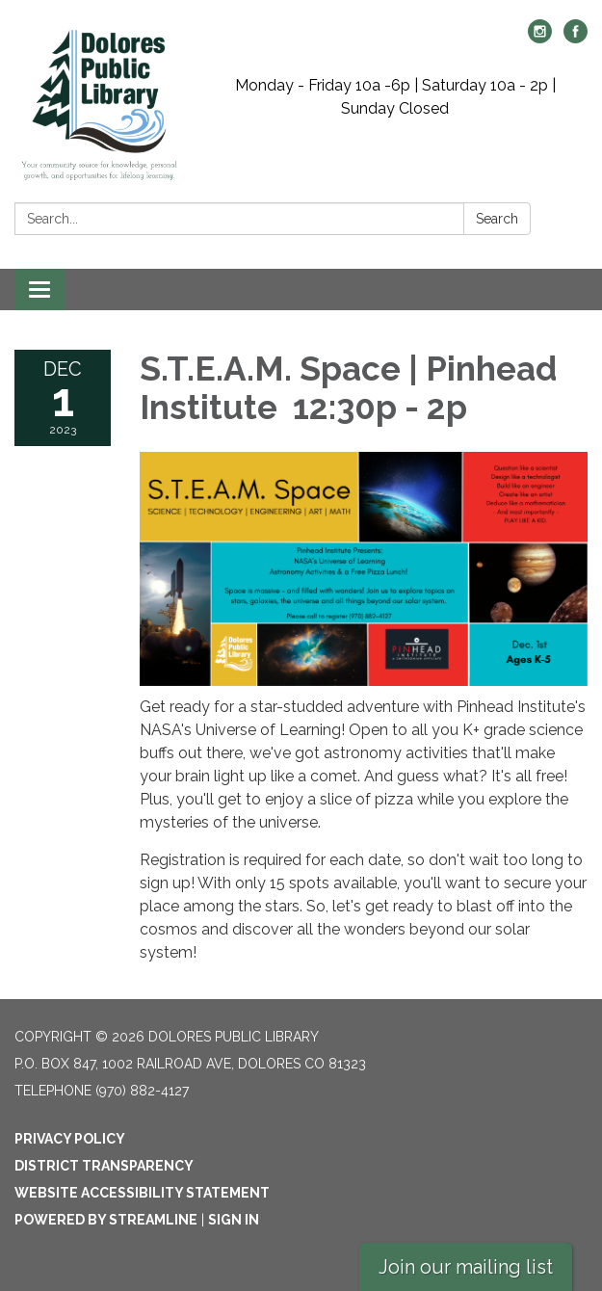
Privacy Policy (69, 1138)
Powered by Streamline (105, 1219)
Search (497, 218)
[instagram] (540, 38)
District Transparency (104, 1165)
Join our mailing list (466, 1266)
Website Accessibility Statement (142, 1192)
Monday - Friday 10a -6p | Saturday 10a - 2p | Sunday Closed (395, 97)
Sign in (233, 1219)
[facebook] (575, 38)
